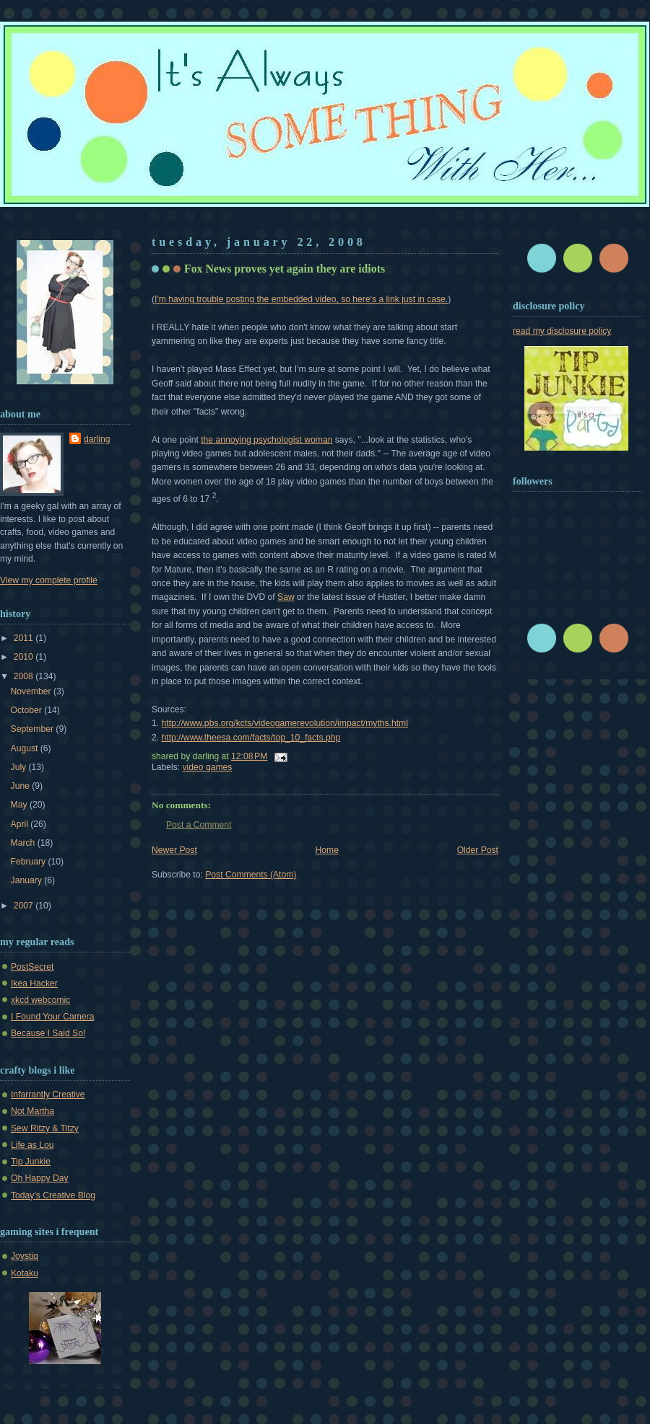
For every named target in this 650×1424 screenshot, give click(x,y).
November (32, 691)
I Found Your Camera (52, 1017)
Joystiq (24, 1256)
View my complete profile (49, 580)
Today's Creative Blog (53, 1195)
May (20, 805)
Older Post (477, 850)
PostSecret (32, 967)
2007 (24, 906)
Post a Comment (198, 825)
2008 (24, 676)
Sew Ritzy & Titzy (45, 1128)
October (28, 710)
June (21, 786)
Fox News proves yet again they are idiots (284, 268)
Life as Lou (32, 1145)
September (33, 729)
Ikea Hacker (34, 983)
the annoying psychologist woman (266, 440)
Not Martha (32, 1111)
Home (327, 850)
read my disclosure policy (562, 331)
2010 (24, 657)
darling (97, 439)
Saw (286, 597)
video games (208, 767)
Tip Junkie (31, 1162)
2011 (24, 638)
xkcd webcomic (40, 1000)
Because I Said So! (48, 1033)
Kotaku (24, 1273)
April (21, 824)
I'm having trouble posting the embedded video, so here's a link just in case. (301, 299)
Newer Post (174, 850)
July (20, 767)
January (28, 880)
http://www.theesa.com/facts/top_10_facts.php (251, 738)
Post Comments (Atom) (250, 875)
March (24, 843)
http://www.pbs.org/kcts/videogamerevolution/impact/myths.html (285, 723)
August (25, 748)
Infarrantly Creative (48, 1094)
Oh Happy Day (40, 1178)
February (29, 862)
